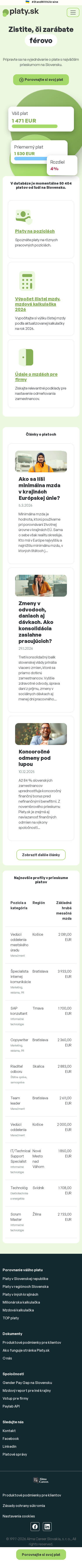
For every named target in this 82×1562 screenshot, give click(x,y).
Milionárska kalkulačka (21, 1302)
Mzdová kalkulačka (18, 1310)
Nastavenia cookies (19, 1516)
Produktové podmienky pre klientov (32, 1342)
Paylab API (11, 1406)
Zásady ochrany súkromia (24, 1505)
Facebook (11, 1438)
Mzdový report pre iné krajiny (27, 1390)
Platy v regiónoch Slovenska (26, 1286)
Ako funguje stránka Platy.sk (26, 1350)
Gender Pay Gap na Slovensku (27, 1382)
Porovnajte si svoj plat (41, 1554)
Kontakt (9, 1431)
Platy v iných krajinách (20, 1294)
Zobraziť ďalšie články (41, 855)
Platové (15, 1454)
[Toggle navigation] (73, 12)
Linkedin (9, 1446)
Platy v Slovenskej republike (25, 1278)
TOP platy (11, 1318)
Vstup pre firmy (15, 1398)
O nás (7, 1358)
